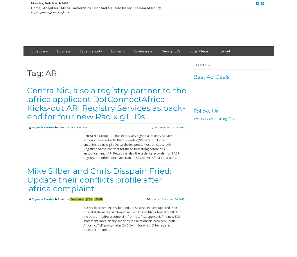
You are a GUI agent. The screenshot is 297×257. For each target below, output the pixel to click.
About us (50, 8)
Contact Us (103, 8)
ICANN (98, 199)
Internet (224, 51)
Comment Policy (147, 8)
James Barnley (44, 127)
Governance (143, 51)
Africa (65, 8)
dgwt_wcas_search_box (50, 12)
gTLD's (89, 199)
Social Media (199, 51)
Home (36, 8)
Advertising (82, 8)
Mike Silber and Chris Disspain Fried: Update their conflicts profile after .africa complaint (99, 179)
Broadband (39, 51)
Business (64, 51)
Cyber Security (91, 51)
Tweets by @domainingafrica (214, 119)
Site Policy (123, 8)
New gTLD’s (171, 51)
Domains (118, 51)
